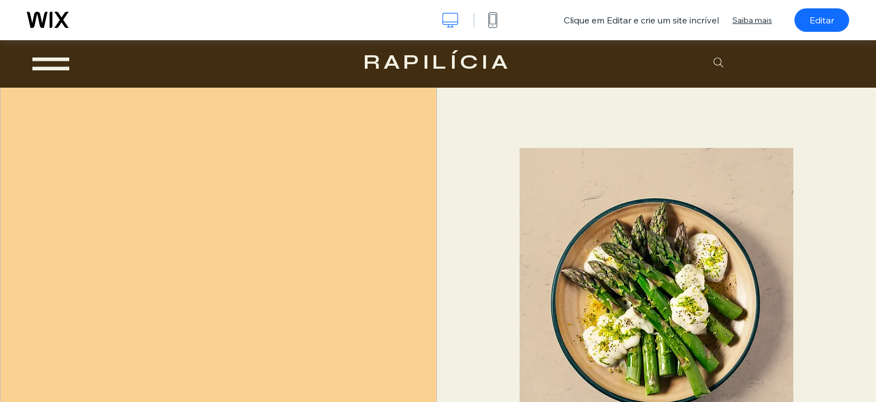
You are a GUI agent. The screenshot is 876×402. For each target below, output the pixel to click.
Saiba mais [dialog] (752, 20)
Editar (822, 20)
